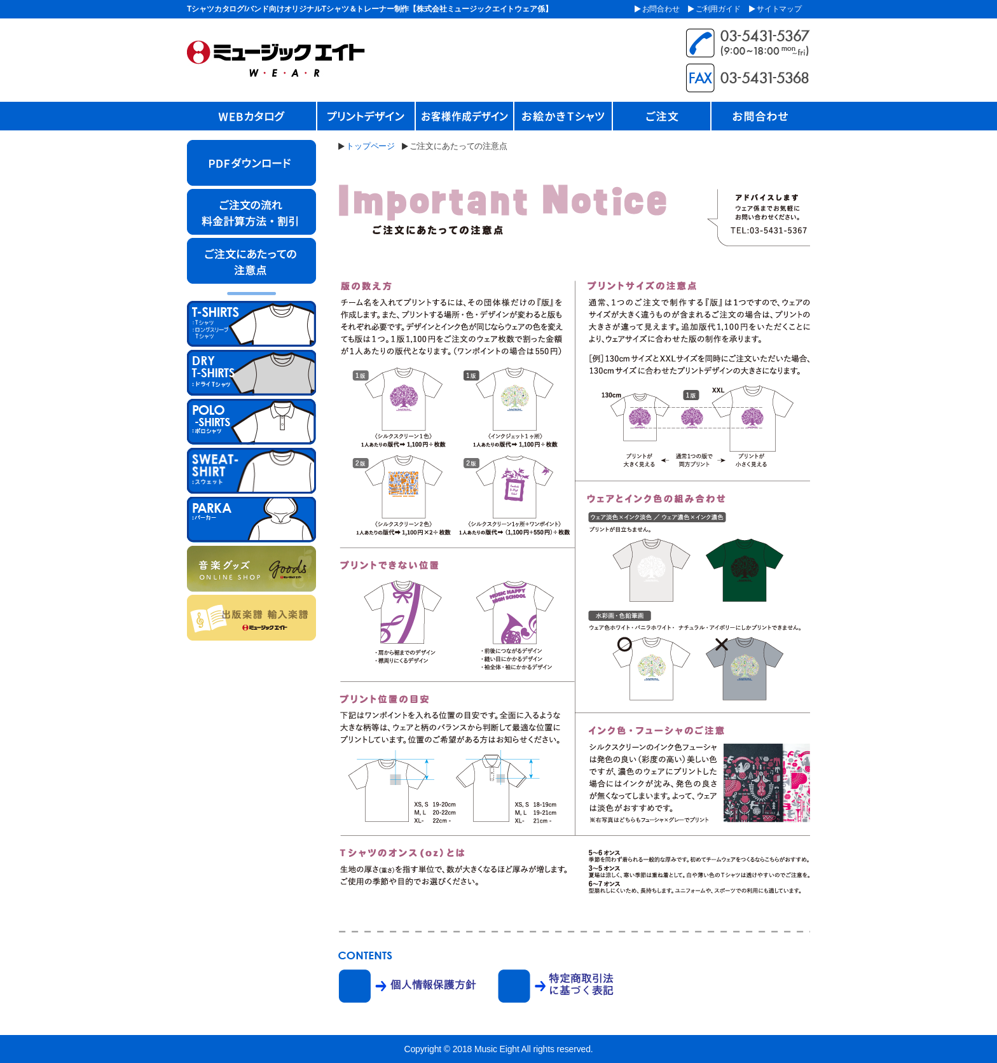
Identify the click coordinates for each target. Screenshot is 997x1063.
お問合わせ (661, 8)
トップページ (370, 146)
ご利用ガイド (718, 8)
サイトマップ (779, 8)
